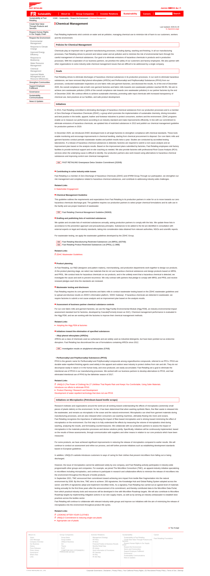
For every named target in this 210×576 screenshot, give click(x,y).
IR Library (96, 548)
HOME (55, 18)
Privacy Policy (117, 570)
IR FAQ (95, 555)
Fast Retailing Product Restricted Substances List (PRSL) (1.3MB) (91, 245)
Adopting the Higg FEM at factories (71, 325)
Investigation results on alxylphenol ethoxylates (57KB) (86, 348)
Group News (65, 537)
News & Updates (36, 101)
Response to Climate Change (39, 48)
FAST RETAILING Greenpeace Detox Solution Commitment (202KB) (92, 162)
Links (32, 557)
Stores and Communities (132, 549)
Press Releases (35, 548)
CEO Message (35, 540)
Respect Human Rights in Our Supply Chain (39, 33)
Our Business (34, 544)
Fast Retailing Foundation (163, 538)
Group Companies (66, 535)
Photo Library (34, 550)
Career (156, 535)
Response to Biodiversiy (35, 59)
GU (62, 544)
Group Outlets (66, 540)
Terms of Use (171, 570)
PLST (63, 548)
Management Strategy (100, 537)
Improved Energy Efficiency (37, 53)
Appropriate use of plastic (67, 520)
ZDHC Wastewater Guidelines (70, 254)
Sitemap (180, 570)
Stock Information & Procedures (103, 550)
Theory (63, 546)
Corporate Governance (94, 570)
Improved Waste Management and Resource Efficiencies (39, 76)
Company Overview (36, 542)
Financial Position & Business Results (105, 544)
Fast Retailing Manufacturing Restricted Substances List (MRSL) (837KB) (94, 242)
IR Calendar (97, 552)
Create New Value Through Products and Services (38, 26)
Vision (32, 537)
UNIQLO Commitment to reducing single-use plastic (79, 518)
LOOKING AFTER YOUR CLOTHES (73, 515)
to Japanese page (172, 29)
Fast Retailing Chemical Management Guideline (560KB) (87, 212)
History (32, 546)
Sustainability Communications (36, 96)
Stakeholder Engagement (67, 189)
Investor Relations (98, 535)
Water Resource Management (37, 64)
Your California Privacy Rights (133, 570)
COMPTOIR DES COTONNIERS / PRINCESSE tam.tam (72, 551)
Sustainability (64, 18)
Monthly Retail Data (99, 546)
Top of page (174, 528)
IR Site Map (97, 557)
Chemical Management (35, 70)
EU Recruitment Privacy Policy (155, 570)
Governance (34, 92)
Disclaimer (107, 570)
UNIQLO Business (67, 542)
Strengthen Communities (39, 82)
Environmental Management (36, 42)
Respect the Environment (39, 38)
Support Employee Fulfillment (37, 87)
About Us (31, 535)
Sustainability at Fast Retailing (38, 19)
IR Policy (96, 540)
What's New (34, 555)
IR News (95, 542)
